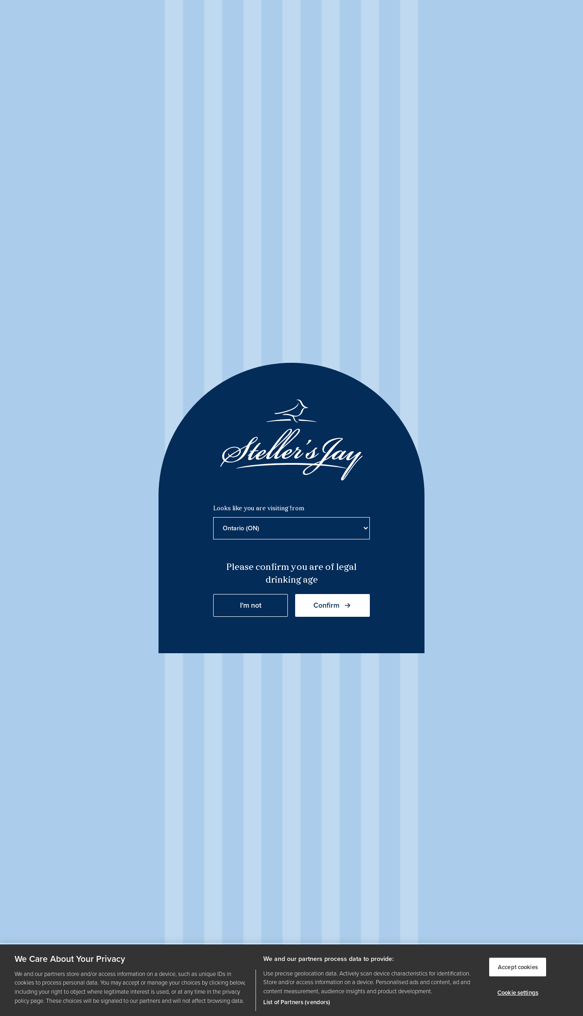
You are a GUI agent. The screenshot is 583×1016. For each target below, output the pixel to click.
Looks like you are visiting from (258, 508)
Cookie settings (517, 992)
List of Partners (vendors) (296, 1002)
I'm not (250, 605)
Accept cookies (518, 966)
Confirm (332, 605)
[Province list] (291, 528)
